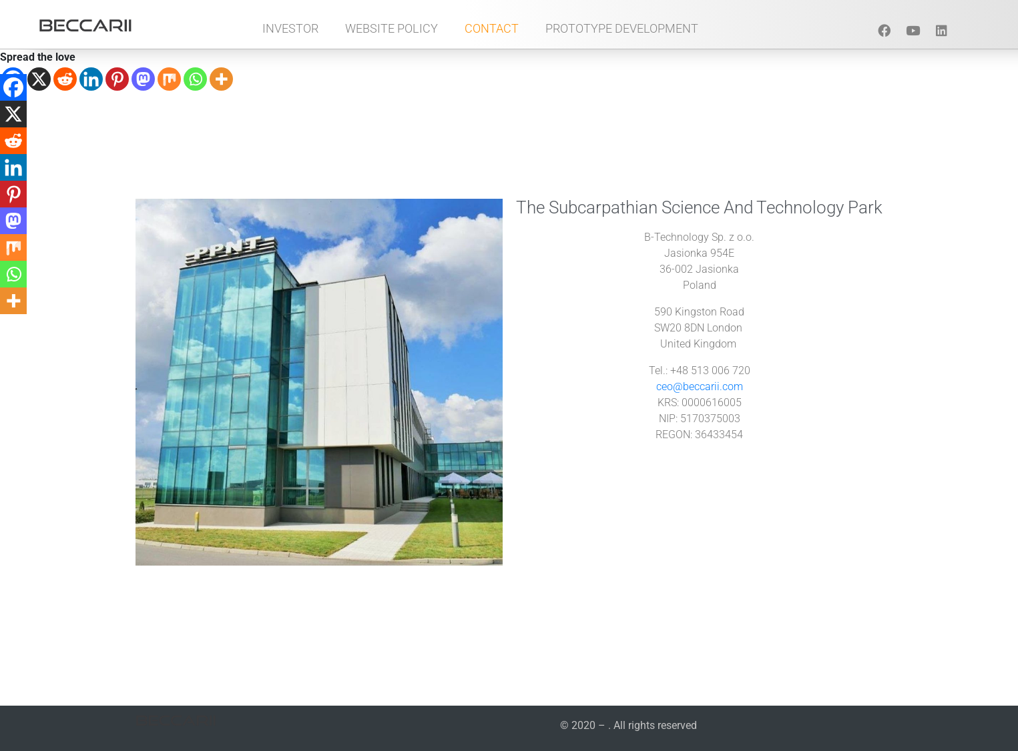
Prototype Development (621, 28)
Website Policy (391, 28)
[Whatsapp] (195, 79)
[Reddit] (65, 79)
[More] (221, 79)
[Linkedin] (91, 79)
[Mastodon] (143, 79)
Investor (290, 28)
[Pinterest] (117, 79)
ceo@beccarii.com (699, 386)
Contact (492, 28)
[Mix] (169, 79)
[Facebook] (13, 87)
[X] (39, 79)
